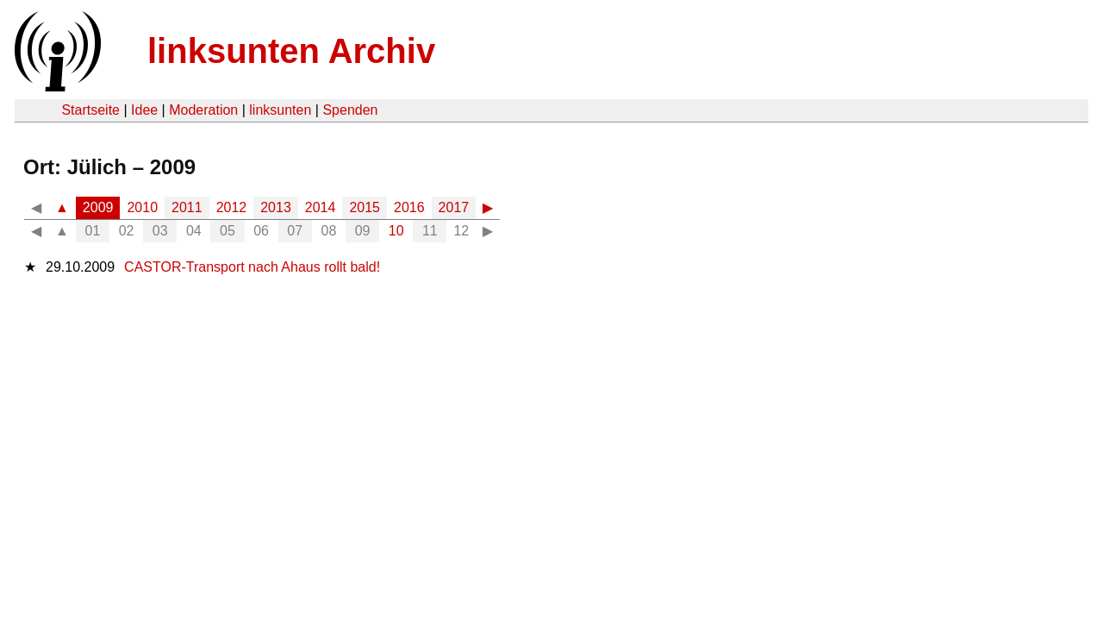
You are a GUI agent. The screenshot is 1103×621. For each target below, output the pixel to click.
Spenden (349, 110)
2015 (364, 207)
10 (396, 230)
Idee (144, 110)
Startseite (90, 110)
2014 (320, 207)
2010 (142, 207)
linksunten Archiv (291, 51)
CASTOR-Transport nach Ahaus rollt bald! (252, 267)
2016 (409, 207)
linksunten (280, 110)
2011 (187, 207)
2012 (231, 207)
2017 (454, 207)
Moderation (203, 110)
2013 (275, 207)
